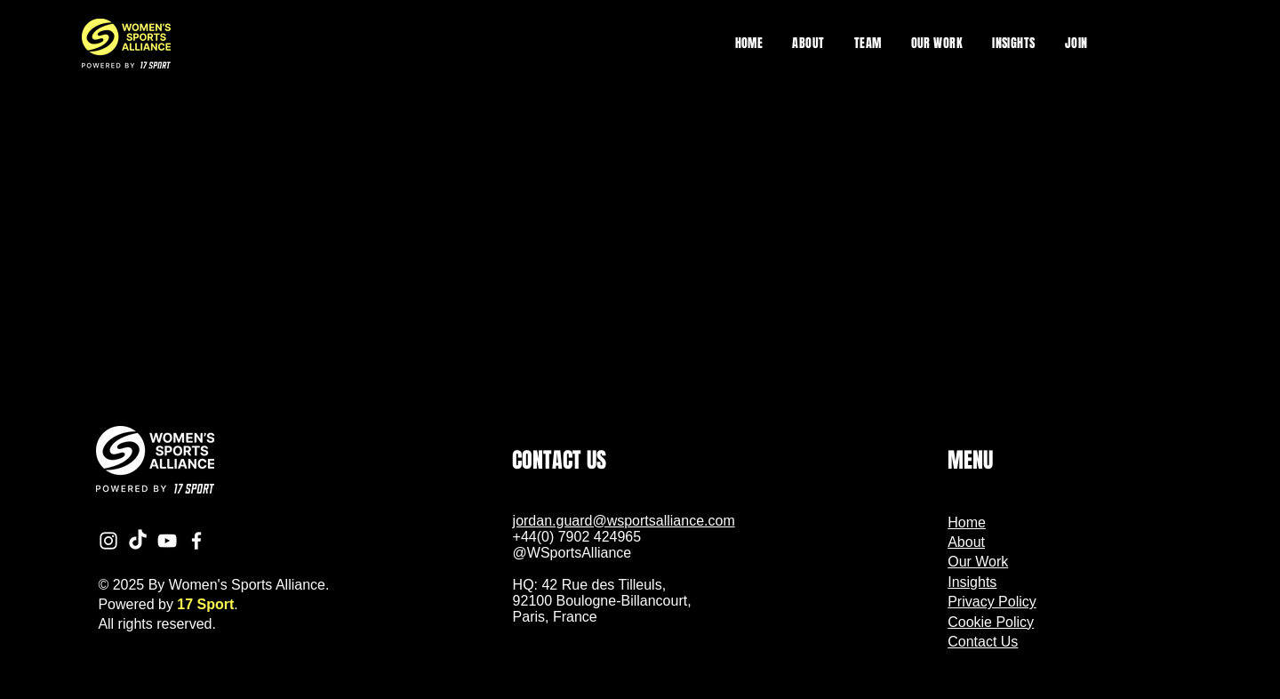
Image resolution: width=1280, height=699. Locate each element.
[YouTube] (167, 540)
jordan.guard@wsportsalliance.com (624, 520)
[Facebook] (196, 540)
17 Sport (205, 604)
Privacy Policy (992, 601)
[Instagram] (108, 540)
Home (967, 522)
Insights (972, 582)
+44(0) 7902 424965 (577, 536)
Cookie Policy (991, 622)
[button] (937, 43)
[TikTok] (137, 540)
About (966, 542)
